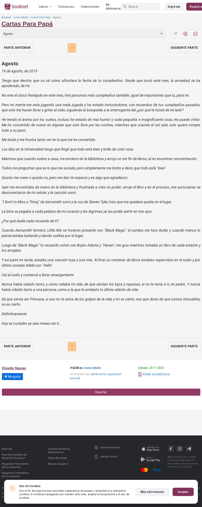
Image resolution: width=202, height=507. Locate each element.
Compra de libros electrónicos (59, 450)
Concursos (66, 7)
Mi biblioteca (113, 6)
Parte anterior (17, 48)
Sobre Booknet (57, 458)
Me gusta (12, 376)
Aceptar (183, 492)
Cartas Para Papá (41, 17)
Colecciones (90, 7)
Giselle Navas (14, 368)
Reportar (101, 392)
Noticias (7, 448)
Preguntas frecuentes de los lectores (15, 465)
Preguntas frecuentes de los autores (15, 474)
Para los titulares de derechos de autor (14, 456)
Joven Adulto (21, 17)
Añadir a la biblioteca (156, 374)
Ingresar (174, 7)
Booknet (6, 17)
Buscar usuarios (58, 463)
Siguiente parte (184, 48)
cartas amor (98, 374)
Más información (152, 492)
